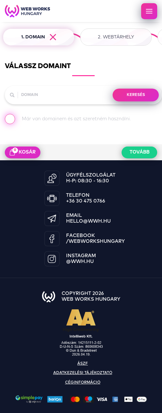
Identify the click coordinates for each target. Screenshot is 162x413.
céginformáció (82, 383)
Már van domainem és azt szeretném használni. (68, 120)
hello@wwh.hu (88, 221)
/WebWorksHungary (95, 241)
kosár (23, 151)
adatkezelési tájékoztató (82, 373)
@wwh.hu (80, 261)
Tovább (139, 152)
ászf (82, 364)
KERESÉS (136, 95)
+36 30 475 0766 (85, 201)
